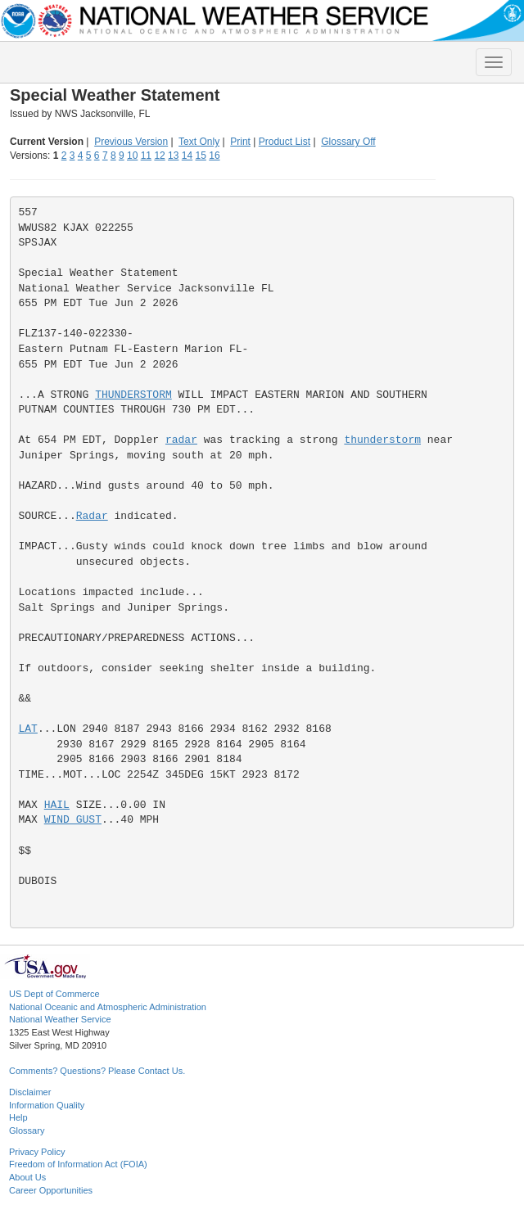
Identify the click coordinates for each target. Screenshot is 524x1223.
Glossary (26, 1130)
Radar (92, 516)
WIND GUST (73, 820)
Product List (284, 141)
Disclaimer (30, 1092)
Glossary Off (348, 141)
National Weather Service (60, 1019)
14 (187, 155)
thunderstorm (382, 440)
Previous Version (131, 141)
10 (132, 155)
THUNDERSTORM (133, 395)
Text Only (198, 141)
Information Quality (46, 1105)
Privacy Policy (37, 1152)
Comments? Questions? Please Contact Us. (97, 1071)
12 (159, 155)
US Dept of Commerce (54, 994)
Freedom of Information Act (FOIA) (78, 1164)
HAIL (57, 805)
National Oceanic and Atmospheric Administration (107, 1007)
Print (240, 141)
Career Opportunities (51, 1190)
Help (18, 1117)
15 (201, 155)
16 (214, 155)
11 (146, 155)
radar (181, 440)
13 (173, 155)
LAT (28, 729)
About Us (27, 1177)
